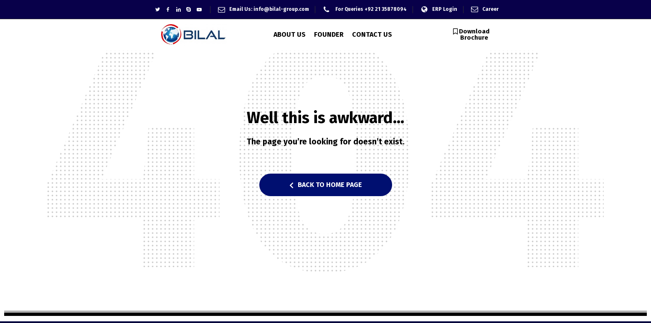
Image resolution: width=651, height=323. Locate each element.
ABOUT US (290, 34)
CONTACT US (372, 34)
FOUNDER (329, 34)
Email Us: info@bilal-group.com (269, 9)
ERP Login (444, 9)
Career (490, 9)
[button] (471, 34)
